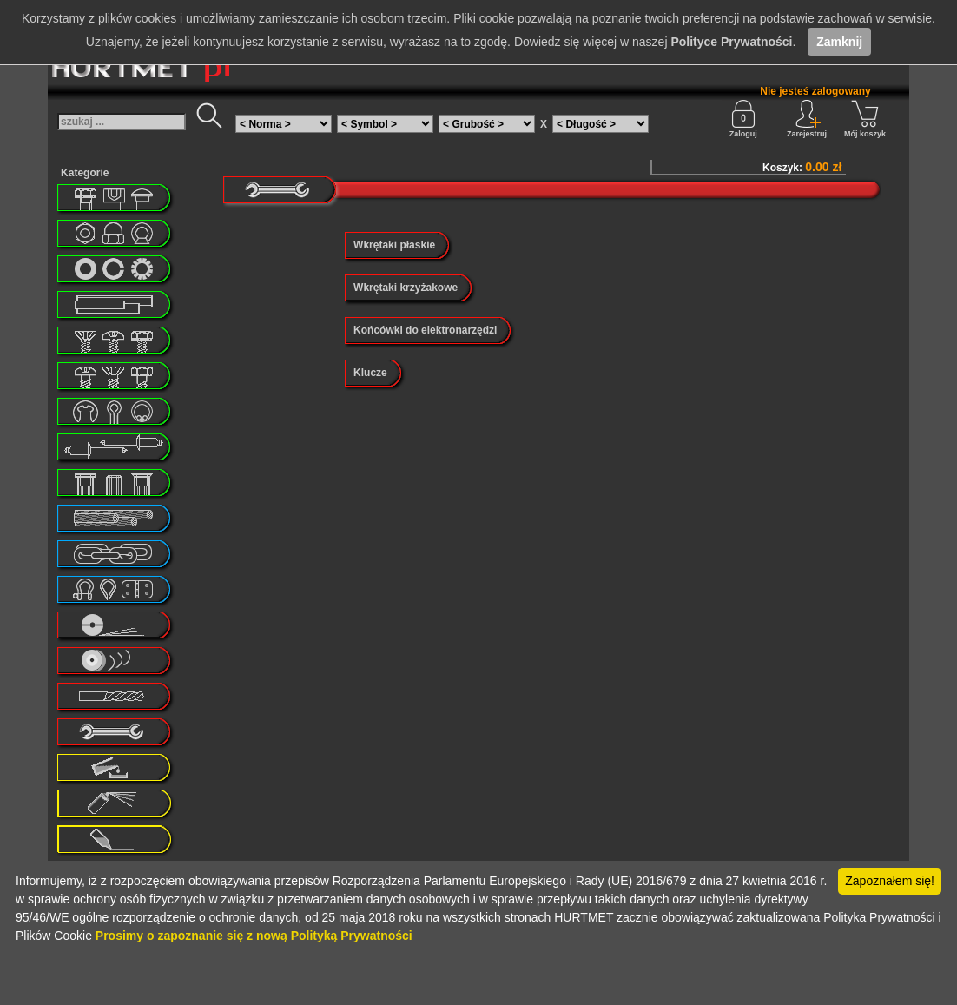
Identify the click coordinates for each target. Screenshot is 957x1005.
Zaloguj (743, 119)
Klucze (370, 373)
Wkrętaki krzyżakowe (405, 287)
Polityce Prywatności (731, 42)
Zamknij (839, 42)
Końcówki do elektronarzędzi (425, 330)
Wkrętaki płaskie (394, 245)
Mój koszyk (865, 119)
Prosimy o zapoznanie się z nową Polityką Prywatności (254, 935)
